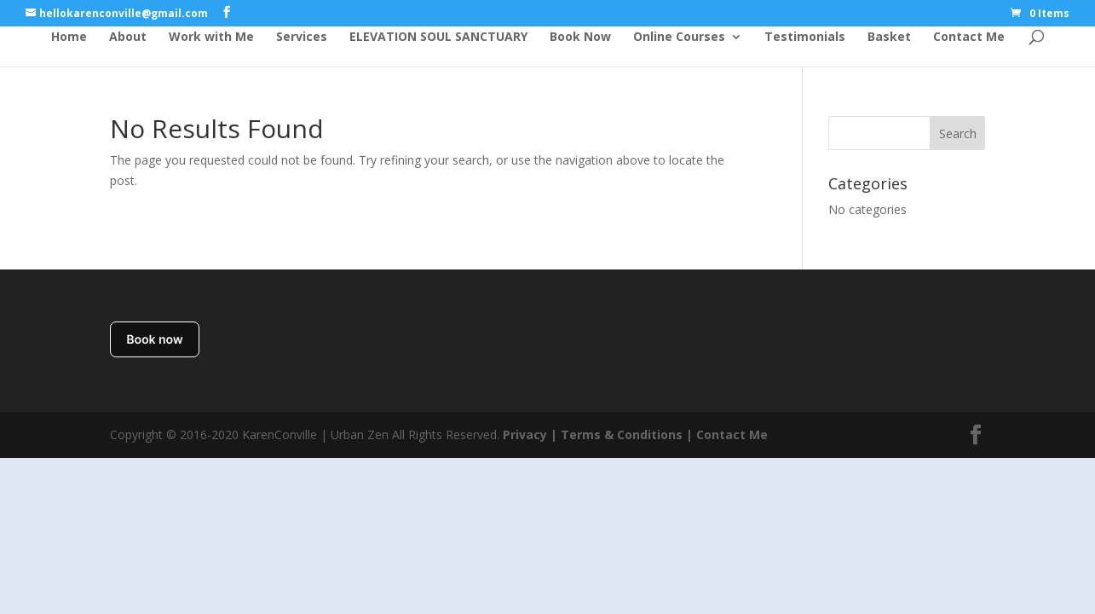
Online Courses (679, 37)
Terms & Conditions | (627, 434)
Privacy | (530, 434)
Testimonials (804, 37)
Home (69, 37)
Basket (889, 37)
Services (301, 37)
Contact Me (969, 37)
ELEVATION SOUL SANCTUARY (438, 37)
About (128, 37)
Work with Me (211, 37)
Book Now (580, 37)
